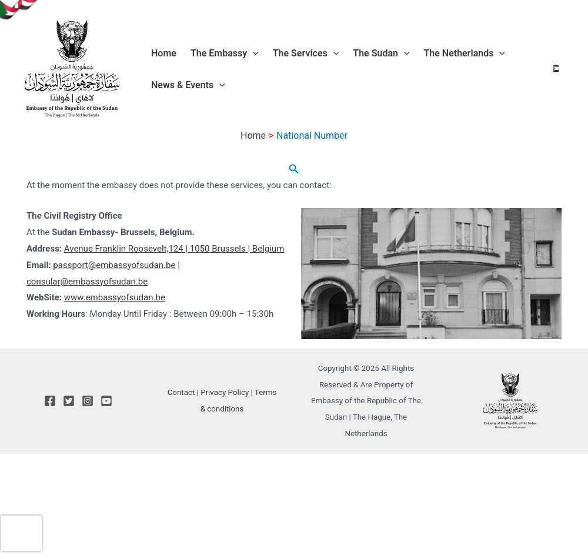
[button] (294, 169)
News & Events (188, 85)
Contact (181, 392)
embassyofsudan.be (125, 297)
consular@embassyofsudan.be (87, 281)
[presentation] (21, 533)
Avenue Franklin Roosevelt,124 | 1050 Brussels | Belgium (174, 248)
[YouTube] (106, 401)
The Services (306, 53)
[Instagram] (87, 401)
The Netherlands (464, 53)
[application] (253, 53)
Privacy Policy (225, 392)
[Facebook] (50, 401)
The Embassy (225, 53)
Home (163, 53)
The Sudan (381, 53)
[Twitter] (69, 401)
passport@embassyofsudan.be (114, 265)
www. (75, 297)
